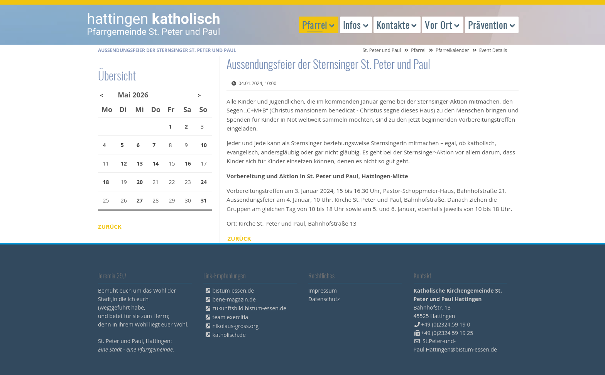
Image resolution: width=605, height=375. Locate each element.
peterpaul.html (153, 25)
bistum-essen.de (233, 290)
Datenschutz (324, 299)
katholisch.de (229, 334)
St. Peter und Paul (382, 50)
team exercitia (230, 317)
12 (124, 163)
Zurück (239, 238)
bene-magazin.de (234, 299)
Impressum (322, 290)
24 (204, 182)
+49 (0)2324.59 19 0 (445, 324)
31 (204, 200)
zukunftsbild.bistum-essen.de (250, 308)
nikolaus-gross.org (236, 326)
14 (155, 163)
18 (106, 182)
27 (140, 200)
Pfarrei (418, 50)
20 (140, 182)
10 (204, 145)
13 (140, 163)
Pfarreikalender (452, 50)
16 (188, 163)
